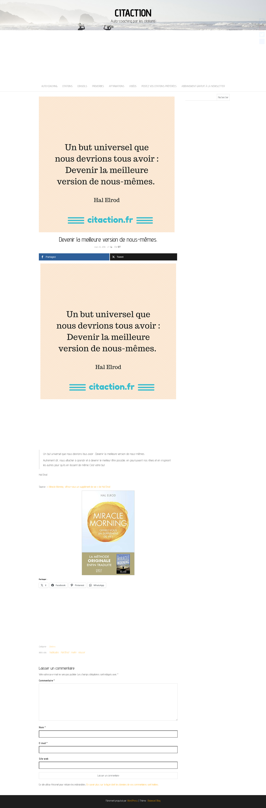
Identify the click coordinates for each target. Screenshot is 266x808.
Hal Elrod (65, 652)
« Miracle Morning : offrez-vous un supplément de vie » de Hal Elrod (78, 486)
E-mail (43, 743)
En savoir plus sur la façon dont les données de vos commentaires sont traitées (122, 784)
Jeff (119, 247)
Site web (43, 758)
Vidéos (132, 86)
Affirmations (116, 86)
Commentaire (47, 680)
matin (73, 652)
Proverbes (98, 86)
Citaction (133, 13)
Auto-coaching (49, 86)
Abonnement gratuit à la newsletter (203, 86)
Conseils (82, 86)
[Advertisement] (133, 55)
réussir (81, 652)
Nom (42, 727)
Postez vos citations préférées (158, 86)
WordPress (132, 800)
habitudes (54, 652)
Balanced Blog (154, 800)
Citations (67, 86)
